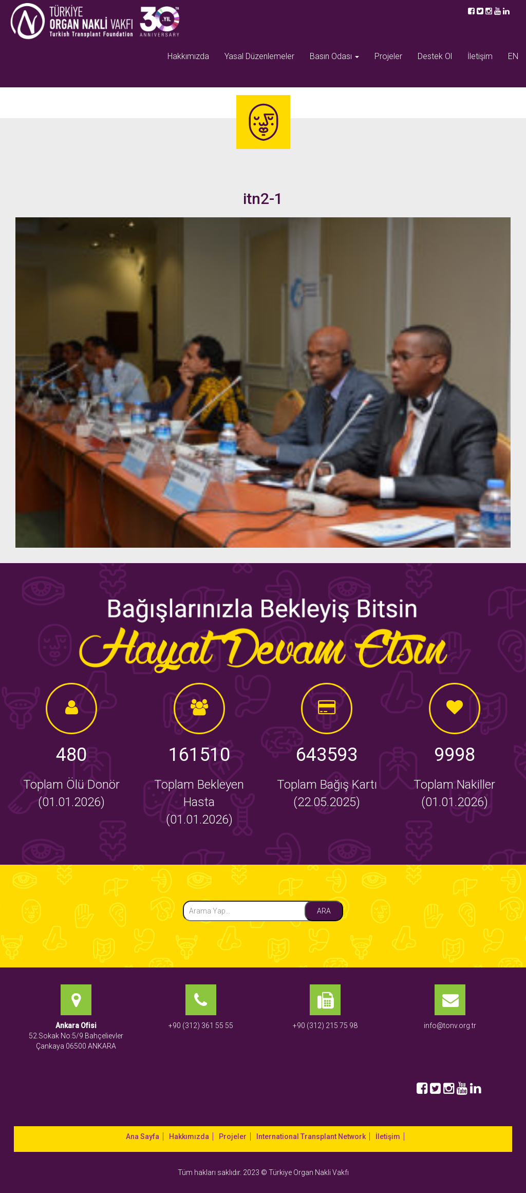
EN (513, 56)
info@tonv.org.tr (450, 1025)
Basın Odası (334, 56)
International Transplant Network (311, 1136)
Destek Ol (435, 56)
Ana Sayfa (142, 1136)
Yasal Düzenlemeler (259, 56)
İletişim (480, 56)
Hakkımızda (188, 56)
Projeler (388, 56)
